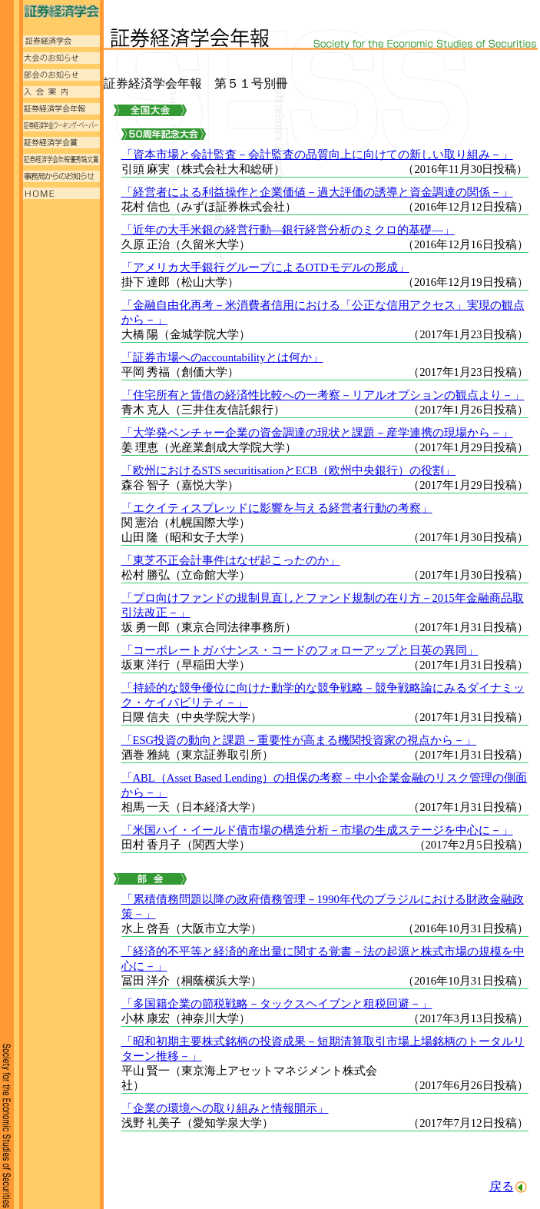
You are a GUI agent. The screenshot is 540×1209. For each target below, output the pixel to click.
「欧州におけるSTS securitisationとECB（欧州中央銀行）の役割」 (288, 470)
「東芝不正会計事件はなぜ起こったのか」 (230, 560)
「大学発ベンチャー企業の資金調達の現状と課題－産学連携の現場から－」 (317, 433)
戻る (501, 1186)
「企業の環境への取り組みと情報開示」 (225, 1108)
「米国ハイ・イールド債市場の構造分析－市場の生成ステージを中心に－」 (317, 830)
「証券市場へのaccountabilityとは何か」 (222, 357)
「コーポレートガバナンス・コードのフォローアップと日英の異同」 (300, 650)
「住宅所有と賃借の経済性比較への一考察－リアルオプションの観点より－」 (323, 395)
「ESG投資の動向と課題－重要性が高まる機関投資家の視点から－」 (299, 740)
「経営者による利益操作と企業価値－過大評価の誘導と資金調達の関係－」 (317, 192)
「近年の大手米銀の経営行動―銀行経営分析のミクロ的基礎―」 (288, 230)
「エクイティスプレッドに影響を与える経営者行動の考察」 (276, 508)
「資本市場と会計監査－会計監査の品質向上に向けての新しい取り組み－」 (317, 154)
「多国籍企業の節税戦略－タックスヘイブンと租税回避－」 (276, 1004)
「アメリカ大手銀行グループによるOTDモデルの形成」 (265, 267)
